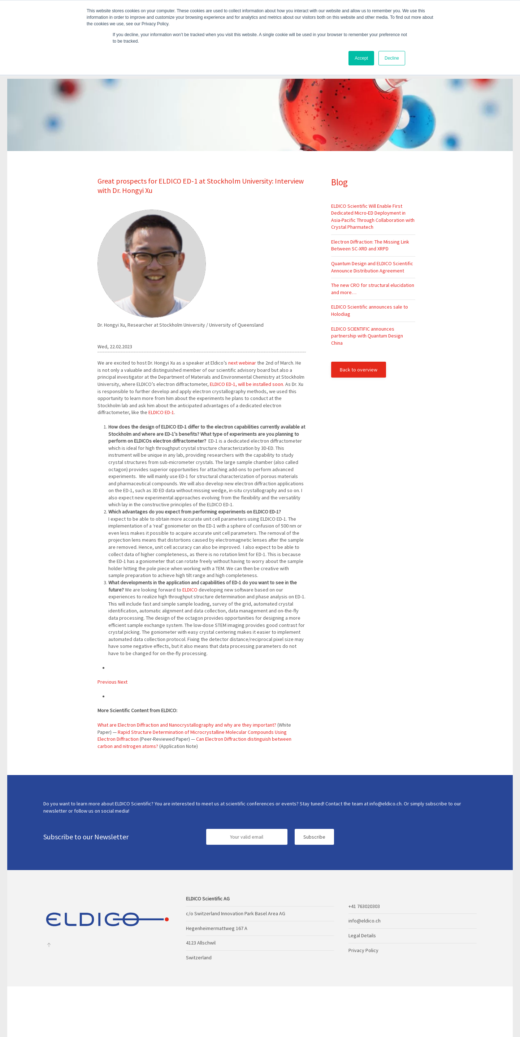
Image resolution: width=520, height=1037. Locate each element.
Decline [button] (392, 58)
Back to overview (358, 369)
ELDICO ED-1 (161, 412)
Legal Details (362, 935)
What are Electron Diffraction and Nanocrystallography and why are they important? (187, 725)
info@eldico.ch (364, 920)
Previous (108, 682)
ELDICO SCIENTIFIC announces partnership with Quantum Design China (367, 336)
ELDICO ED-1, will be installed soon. (247, 384)
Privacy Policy (363, 950)
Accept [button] (361, 58)
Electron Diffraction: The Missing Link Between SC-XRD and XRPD (370, 245)
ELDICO (189, 589)
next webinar (242, 363)
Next (122, 682)
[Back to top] (48, 944)
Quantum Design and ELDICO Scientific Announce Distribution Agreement (372, 267)
